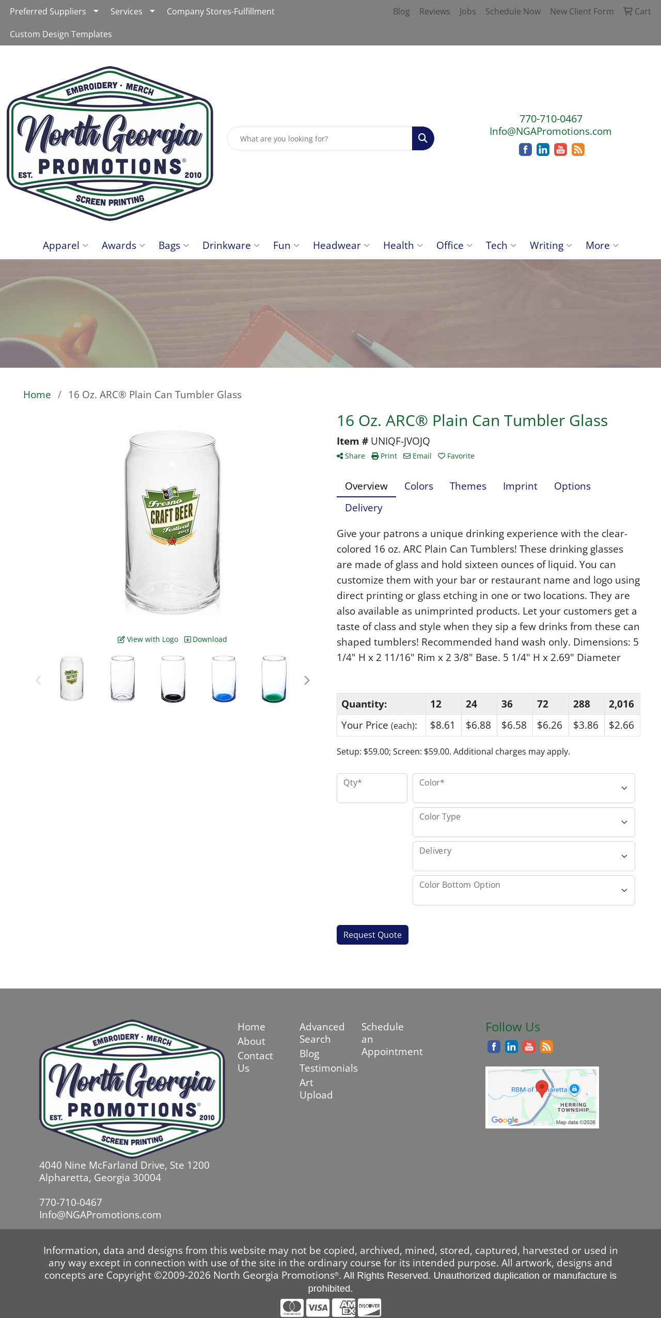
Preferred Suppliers (48, 11)
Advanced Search (322, 1032)
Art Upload (316, 1088)
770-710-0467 (551, 118)
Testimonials (324, 1067)
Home (251, 1026)
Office (454, 245)
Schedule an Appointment (386, 1039)
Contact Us (255, 1061)
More (602, 245)
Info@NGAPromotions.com (551, 130)
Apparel (65, 245)
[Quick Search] (320, 138)
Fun (286, 245)
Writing (551, 245)
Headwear (341, 245)
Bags (174, 245)
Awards (123, 245)
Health (403, 245)
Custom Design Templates (61, 34)
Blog (309, 1053)
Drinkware (231, 245)
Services (127, 11)
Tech (501, 245)
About (251, 1040)
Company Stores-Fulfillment (221, 11)
